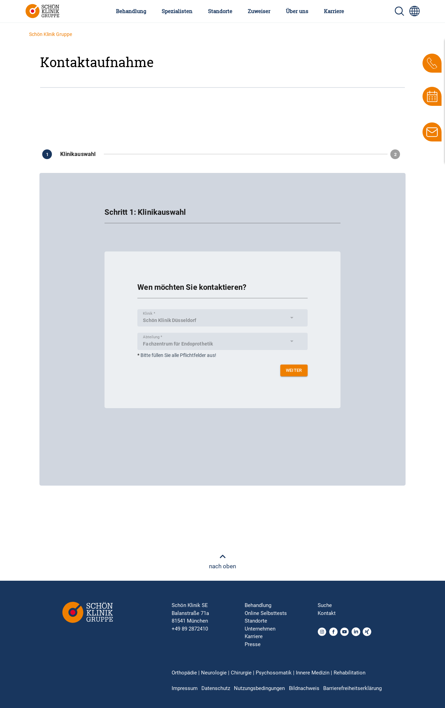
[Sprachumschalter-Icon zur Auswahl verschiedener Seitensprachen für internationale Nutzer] (414, 11)
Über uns (297, 11)
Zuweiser (259, 11)
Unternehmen (260, 629)
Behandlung (131, 11)
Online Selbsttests (266, 613)
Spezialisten (177, 11)
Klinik (149, 313)
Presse (253, 644)
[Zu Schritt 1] (72, 154)
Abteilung (152, 336)
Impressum (185, 688)
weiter (294, 371)
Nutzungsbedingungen (259, 688)
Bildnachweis (304, 688)
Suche (325, 605)
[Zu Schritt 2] (396, 154)
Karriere (334, 11)
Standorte (220, 11)
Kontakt (327, 613)
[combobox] (220, 320)
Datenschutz (215, 688)
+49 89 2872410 (190, 629)
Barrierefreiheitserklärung (352, 688)
